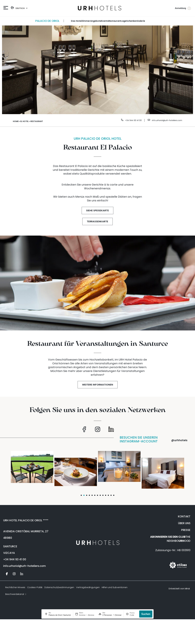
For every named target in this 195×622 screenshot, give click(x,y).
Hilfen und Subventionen (114, 587)
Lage (123, 20)
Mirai (187, 588)
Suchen (145, 614)
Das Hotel (76, 20)
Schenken (131, 20)
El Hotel (24, 121)
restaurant (114, 20)
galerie (141, 20)
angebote (95, 20)
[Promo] (133, 615)
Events (104, 20)
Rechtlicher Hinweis (15, 587)
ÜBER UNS (184, 523)
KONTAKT (184, 516)
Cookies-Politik (34, 587)
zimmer (86, 20)
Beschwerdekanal (16, 594)
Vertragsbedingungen (88, 587)
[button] (81, 495)
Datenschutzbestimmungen (59, 587)
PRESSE (185, 530)
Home (16, 121)
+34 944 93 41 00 (133, 120)
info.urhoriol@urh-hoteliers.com (167, 120)
